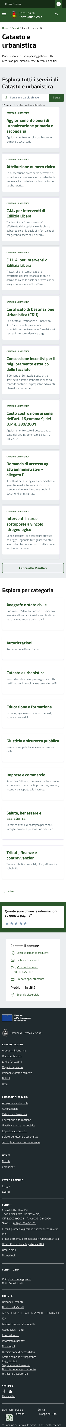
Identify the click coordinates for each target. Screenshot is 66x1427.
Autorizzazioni (10, 1109)
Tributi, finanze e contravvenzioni (21, 1142)
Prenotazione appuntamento (19, 1369)
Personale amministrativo (17, 1073)
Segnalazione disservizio (16, 1365)
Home (5, 28)
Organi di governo (12, 1067)
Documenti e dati (12, 1056)
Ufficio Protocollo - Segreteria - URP (23, 1244)
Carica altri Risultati (33, 568)
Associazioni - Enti (13, 1329)
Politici (6, 1078)
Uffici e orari (9, 1250)
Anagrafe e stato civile (15, 1103)
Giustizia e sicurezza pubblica (18, 1125)
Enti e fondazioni (12, 1061)
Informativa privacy (13, 1341)
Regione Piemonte (13, 4)
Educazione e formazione (16, 1120)
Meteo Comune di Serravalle (18, 1324)
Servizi (15, 28)
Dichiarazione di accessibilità (18, 1352)
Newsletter (8, 1396)
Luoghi (6, 1186)
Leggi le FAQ (9, 1361)
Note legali (8, 1346)
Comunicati (8, 1167)
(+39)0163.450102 (24, 1223)
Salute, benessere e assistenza (20, 1136)
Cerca (56, 97)
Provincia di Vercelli (13, 1307)
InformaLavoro (10, 1335)
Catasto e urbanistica (18, 113)
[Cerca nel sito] (55, 15)
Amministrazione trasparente (19, 1357)
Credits (20, 1414)
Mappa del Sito (47, 1414)
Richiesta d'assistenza (15, 1373)
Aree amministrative (14, 1050)
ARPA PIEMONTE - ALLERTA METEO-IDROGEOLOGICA (32, 1316)
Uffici (5, 1084)
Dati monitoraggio (12, 1409)
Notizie (6, 1161)
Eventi (6, 1191)
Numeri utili (8, 1255)
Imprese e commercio (14, 1131)
